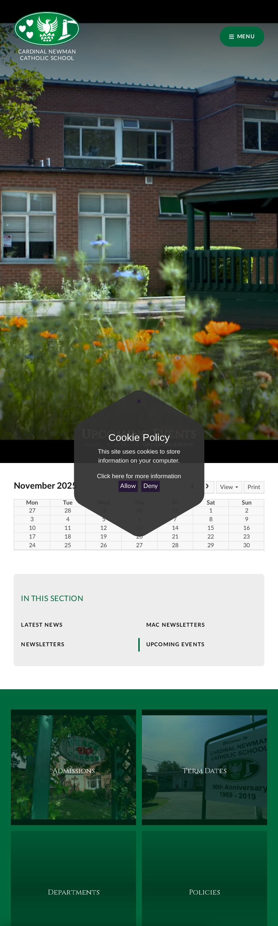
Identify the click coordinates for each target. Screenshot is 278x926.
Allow (128, 486)
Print (254, 487)
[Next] (207, 487)
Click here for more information (139, 476)
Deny (150, 486)
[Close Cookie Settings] (139, 401)
